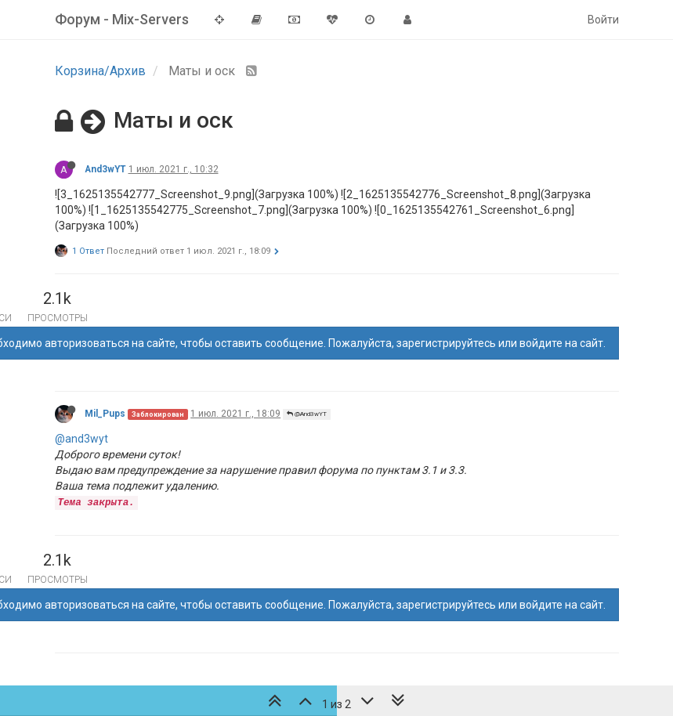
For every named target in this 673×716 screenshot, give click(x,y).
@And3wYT (307, 414)
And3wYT (105, 169)
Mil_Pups (105, 413)
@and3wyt (81, 438)
